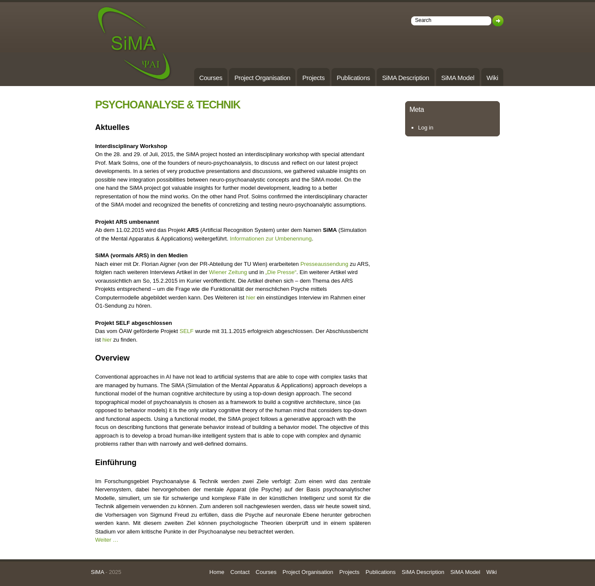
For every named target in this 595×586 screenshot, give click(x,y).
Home (216, 572)
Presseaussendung (325, 264)
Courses (211, 77)
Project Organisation (262, 77)
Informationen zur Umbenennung (271, 238)
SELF (187, 331)
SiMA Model (457, 77)
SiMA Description (405, 77)
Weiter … (106, 540)
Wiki (492, 77)
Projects (313, 77)
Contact (240, 572)
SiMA (97, 572)
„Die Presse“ (280, 272)
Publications (353, 77)
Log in (425, 127)
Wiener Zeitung (228, 272)
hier (250, 297)
